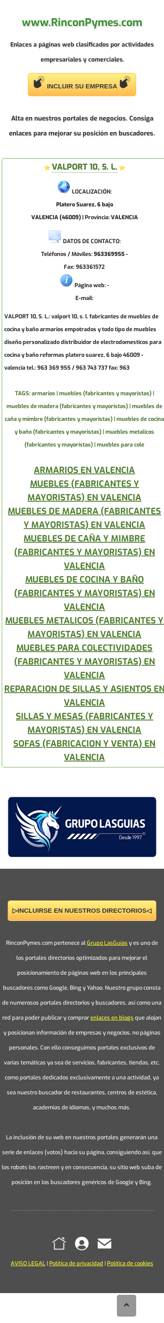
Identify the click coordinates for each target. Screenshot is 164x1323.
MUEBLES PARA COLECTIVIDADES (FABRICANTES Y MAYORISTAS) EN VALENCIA (84, 661)
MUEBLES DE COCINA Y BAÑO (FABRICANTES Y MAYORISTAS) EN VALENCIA (84, 593)
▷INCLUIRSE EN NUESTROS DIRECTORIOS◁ (82, 910)
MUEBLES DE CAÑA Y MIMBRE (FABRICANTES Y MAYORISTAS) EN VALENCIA (84, 552)
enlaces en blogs (112, 1017)
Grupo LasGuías (107, 943)
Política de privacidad (76, 1263)
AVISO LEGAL (28, 1263)
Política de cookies (130, 1263)
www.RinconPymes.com (82, 22)
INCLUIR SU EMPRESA (82, 83)
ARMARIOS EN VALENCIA (84, 470)
